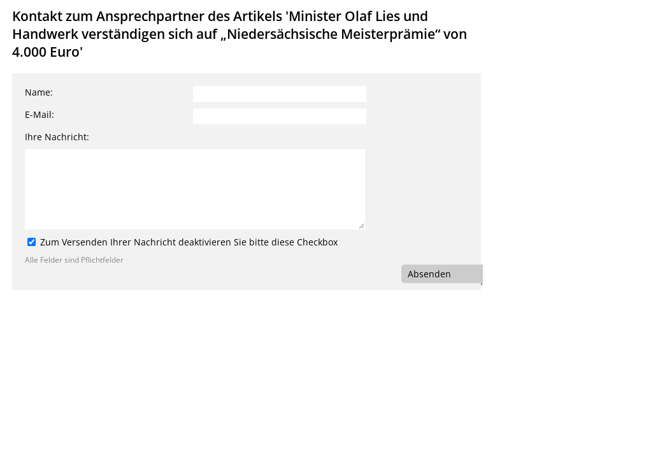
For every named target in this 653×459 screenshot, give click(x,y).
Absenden (429, 274)
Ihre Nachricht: (57, 137)
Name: (39, 92)
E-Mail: (39, 114)
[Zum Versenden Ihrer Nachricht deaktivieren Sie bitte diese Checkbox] (31, 242)
